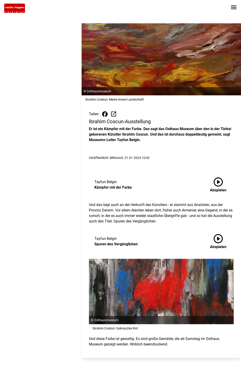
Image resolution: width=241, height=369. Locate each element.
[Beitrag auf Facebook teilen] (105, 114)
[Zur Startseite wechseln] (15, 8)
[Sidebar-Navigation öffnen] (233, 8)
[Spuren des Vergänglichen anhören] (222, 241)
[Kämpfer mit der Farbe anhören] (222, 184)
